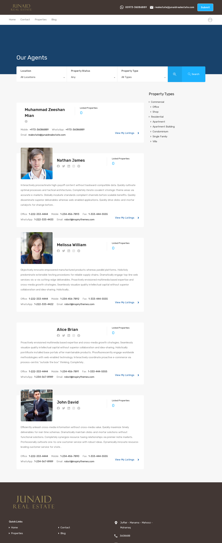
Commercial (157, 101)
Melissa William (63, 236)
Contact (25, 19)
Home (12, 19)
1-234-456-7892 (69, 282)
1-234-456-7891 (69, 355)
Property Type (129, 71)
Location (26, 71)
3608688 (125, 510)
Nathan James (63, 160)
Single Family (160, 136)
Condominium (160, 131)
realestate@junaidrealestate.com (174, 7)
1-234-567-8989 (43, 360)
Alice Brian (59, 313)
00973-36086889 (136, 7)
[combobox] (41, 78)
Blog (54, 19)
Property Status (80, 71)
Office (156, 106)
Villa (155, 141)
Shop (156, 111)
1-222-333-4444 (38, 205)
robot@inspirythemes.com (79, 211)
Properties (41, 19)
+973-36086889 (39, 129)
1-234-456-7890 (69, 431)
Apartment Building (164, 126)
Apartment (159, 121)
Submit (205, 7)
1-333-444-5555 (98, 205)
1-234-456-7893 (69, 205)
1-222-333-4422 (43, 287)
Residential (157, 116)
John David (59, 385)
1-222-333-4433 (43, 211)
